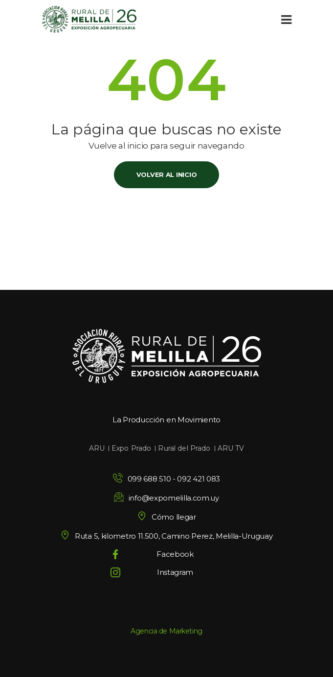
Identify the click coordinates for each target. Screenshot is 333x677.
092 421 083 (198, 478)
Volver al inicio (166, 174)
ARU (97, 448)
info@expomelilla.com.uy (174, 497)
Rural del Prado (184, 448)
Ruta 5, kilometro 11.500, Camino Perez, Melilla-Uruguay (166, 536)
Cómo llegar (166, 517)
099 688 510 (149, 478)
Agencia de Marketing (166, 631)
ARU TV (231, 448)
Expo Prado (131, 448)
